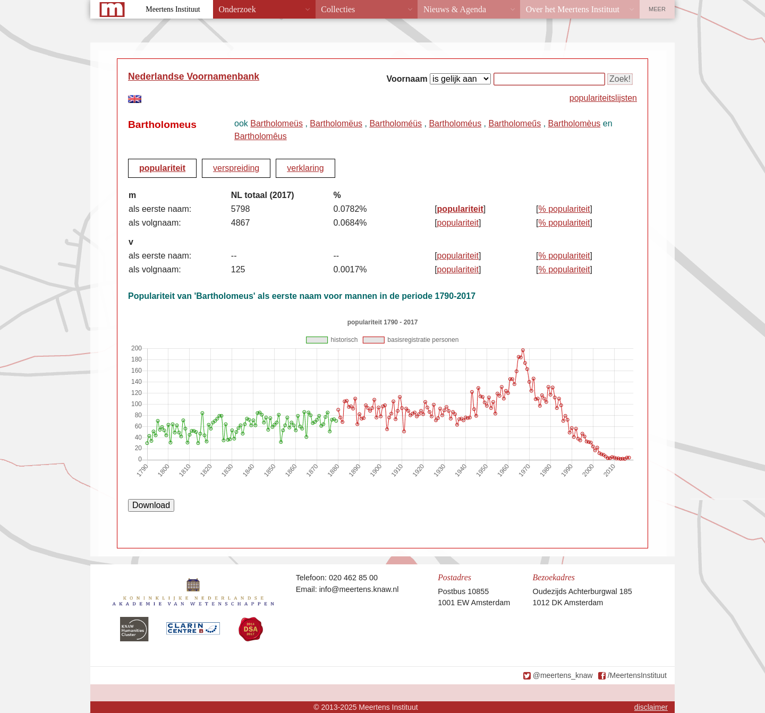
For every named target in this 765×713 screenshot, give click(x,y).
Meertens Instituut (173, 9)
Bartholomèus (574, 123)
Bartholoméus (455, 123)
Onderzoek (237, 9)
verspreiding (236, 168)
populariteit (162, 168)
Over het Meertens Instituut (572, 9)
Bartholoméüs (395, 123)
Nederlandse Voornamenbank (193, 76)
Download (151, 505)
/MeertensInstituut (637, 675)
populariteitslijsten (603, 97)
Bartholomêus (260, 136)
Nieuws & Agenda (454, 9)
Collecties (338, 9)
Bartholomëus (336, 123)
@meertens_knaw (563, 675)
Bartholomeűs (515, 123)
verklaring (305, 168)
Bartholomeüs (276, 123)
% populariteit (564, 208)
